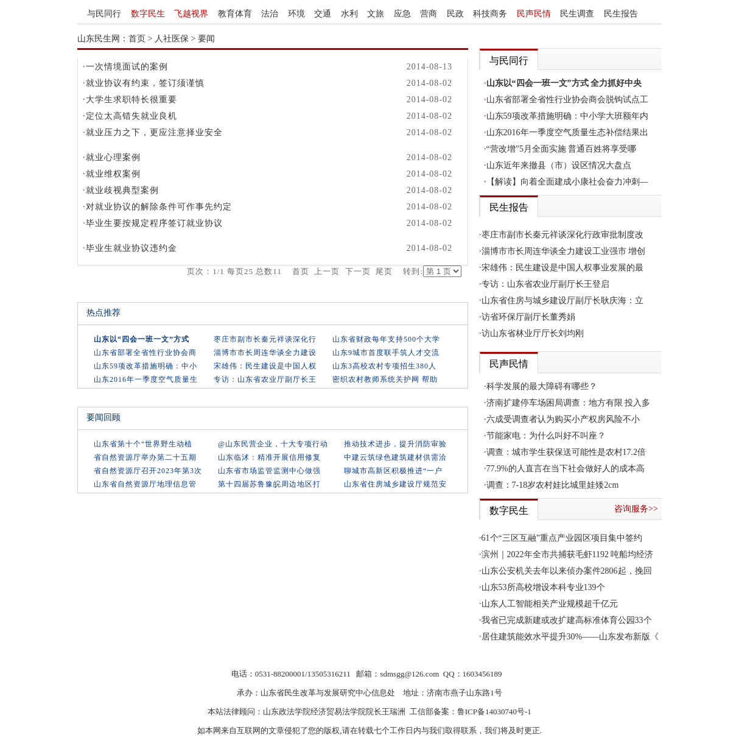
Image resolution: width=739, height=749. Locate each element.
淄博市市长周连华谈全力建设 (265, 352)
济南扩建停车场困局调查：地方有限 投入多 (568, 402)
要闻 (206, 38)
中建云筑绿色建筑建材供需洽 (395, 457)
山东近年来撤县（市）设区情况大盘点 (558, 165)
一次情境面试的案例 (127, 66)
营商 (428, 13)
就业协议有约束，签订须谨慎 (145, 83)
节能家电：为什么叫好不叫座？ (546, 435)
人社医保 (172, 38)
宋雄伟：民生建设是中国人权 (265, 366)
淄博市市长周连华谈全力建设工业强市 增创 (564, 251)
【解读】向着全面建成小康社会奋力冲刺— (567, 181)
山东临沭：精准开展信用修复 (269, 457)
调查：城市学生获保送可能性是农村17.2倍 (566, 452)
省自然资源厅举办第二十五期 (145, 457)
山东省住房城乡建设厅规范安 (395, 484)
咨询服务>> (636, 508)
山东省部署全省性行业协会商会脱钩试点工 (567, 99)
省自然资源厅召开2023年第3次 (148, 470)
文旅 (375, 13)
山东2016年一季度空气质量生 (146, 379)
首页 (136, 38)
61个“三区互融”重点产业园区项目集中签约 (562, 538)
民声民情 (534, 13)
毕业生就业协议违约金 (131, 248)
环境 (296, 13)
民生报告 (621, 13)
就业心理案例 (113, 157)
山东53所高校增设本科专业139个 (543, 587)
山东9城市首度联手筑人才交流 (386, 352)
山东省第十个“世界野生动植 (143, 444)
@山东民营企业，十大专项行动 (273, 444)
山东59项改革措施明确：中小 (145, 366)
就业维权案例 (113, 173)
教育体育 (235, 13)
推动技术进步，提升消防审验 (395, 444)
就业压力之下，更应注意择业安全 (154, 132)
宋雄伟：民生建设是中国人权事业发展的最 (562, 267)
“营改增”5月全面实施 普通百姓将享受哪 (561, 148)
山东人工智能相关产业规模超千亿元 (550, 603)
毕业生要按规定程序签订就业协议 (154, 223)
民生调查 (577, 13)
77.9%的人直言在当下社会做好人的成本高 (565, 468)
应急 (402, 13)
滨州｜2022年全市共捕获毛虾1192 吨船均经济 (568, 554)
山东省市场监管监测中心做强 (269, 470)
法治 (269, 13)
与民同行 (104, 13)
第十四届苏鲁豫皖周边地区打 (269, 484)
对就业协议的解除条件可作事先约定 (159, 206)
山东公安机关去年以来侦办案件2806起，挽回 (567, 570)
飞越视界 (191, 13)
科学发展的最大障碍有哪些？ (541, 386)
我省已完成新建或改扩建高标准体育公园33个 (567, 620)
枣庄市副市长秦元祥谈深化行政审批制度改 (562, 234)
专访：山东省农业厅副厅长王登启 (545, 284)
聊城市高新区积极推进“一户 (393, 470)
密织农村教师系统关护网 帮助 (385, 379)
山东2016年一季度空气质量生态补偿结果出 (567, 132)
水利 (349, 13)
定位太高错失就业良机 (131, 116)
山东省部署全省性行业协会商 (145, 352)
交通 (322, 13)
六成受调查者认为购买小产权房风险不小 (563, 419)
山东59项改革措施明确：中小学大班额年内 (567, 116)
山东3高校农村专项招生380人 (384, 366)
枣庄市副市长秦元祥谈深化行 (265, 339)
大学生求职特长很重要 (131, 99)
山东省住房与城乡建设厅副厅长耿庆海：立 (562, 300)
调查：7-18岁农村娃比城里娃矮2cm (552, 485)
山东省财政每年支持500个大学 (386, 339)
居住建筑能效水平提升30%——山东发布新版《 (570, 636)
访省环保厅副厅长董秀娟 (528, 317)
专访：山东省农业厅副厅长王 (265, 379)
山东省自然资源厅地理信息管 (145, 484)
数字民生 (148, 13)
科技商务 (490, 13)
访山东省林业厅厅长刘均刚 (533, 333)
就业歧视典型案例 (122, 190)
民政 (455, 13)
